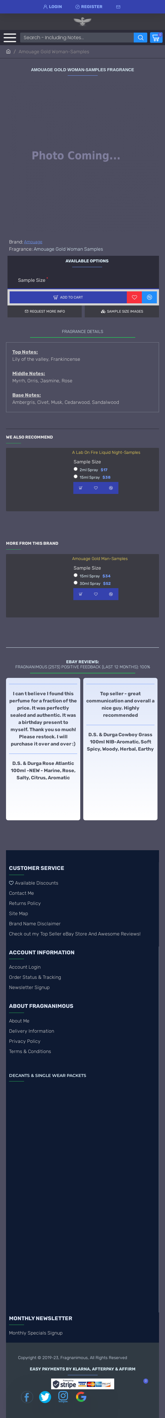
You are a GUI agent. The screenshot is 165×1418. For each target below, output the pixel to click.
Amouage (33, 241)
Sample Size (31, 280)
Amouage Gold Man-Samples (100, 558)
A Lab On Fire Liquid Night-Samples (106, 452)
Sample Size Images (125, 311)
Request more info (47, 311)
